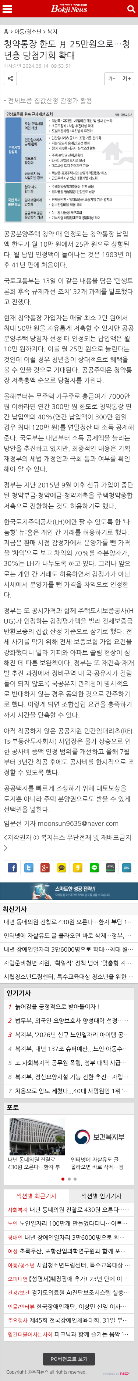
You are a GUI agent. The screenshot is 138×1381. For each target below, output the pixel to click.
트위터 (28, 867)
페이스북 (12, 867)
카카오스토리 (77, 867)
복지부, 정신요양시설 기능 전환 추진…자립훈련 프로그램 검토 (71, 1077)
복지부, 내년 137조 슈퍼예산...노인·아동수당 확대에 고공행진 (71, 1049)
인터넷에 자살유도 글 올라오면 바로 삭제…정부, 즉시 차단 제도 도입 (71, 936)
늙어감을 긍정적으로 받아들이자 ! (54, 1007)
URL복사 (126, 867)
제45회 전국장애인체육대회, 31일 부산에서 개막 (71, 1320)
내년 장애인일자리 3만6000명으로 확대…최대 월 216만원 (71, 949)
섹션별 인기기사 (101, 1196)
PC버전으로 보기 (68, 1359)
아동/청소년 (28, 31)
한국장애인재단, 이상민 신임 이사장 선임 (71, 1307)
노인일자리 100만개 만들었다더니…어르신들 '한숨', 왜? (71, 1223)
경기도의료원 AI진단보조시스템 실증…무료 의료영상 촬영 (71, 1293)
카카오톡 (61, 867)
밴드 (110, 867)
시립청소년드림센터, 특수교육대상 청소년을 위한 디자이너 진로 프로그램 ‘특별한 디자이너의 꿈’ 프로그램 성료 (71, 977)
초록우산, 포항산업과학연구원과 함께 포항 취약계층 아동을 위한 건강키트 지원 (71, 1251)
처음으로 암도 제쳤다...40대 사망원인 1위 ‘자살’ (71, 1091)
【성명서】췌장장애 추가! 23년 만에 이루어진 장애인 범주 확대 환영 (71, 1279)
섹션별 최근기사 (36, 1196)
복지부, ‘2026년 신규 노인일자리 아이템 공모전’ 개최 (71, 1035)
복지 (52, 31)
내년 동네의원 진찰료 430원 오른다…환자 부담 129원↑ (71, 922)
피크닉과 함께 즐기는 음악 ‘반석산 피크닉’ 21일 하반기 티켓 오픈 (71, 1334)
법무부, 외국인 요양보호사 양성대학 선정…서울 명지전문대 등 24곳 (71, 1021)
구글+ (45, 867)
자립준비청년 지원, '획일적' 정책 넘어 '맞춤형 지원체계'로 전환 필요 (71, 963)
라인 (94, 867)
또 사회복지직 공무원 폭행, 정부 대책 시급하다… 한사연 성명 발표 (71, 1063)
